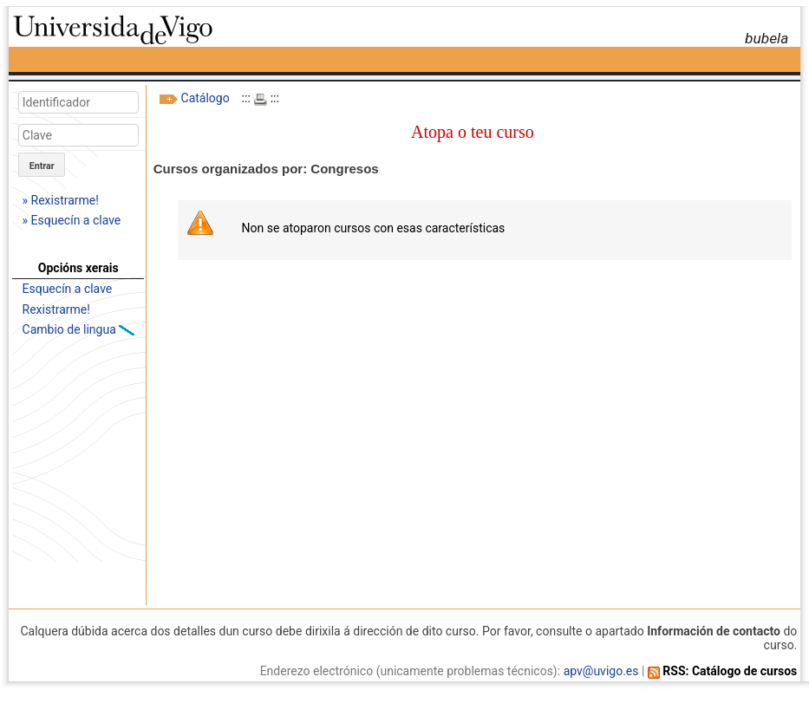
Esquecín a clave (68, 289)
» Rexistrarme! (61, 200)
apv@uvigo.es (601, 671)
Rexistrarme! (56, 309)
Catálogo (205, 98)
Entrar (42, 166)
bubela (766, 38)
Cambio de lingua (71, 329)
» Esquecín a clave (72, 220)
